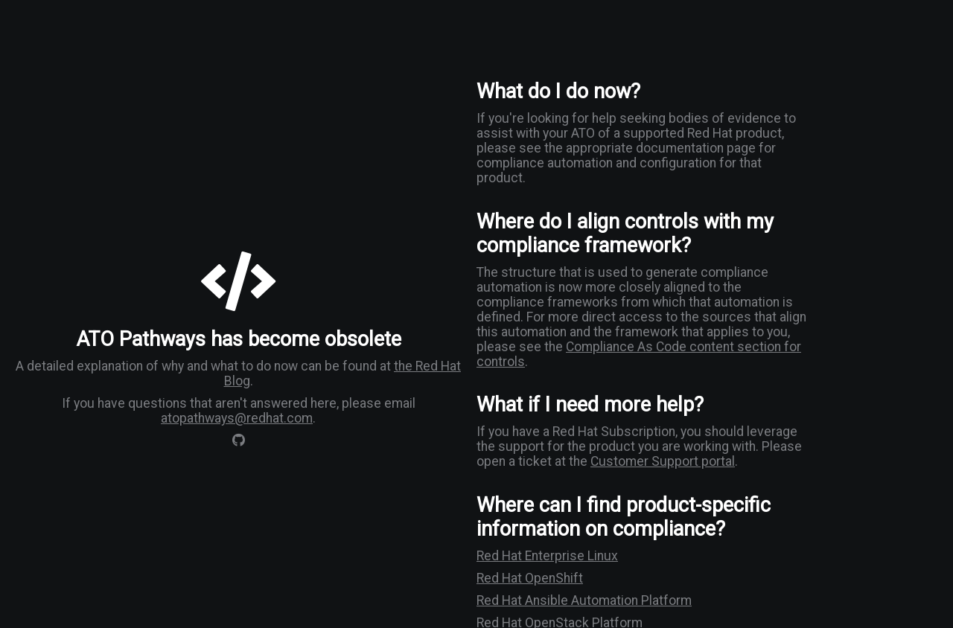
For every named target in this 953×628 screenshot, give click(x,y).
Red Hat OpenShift (529, 578)
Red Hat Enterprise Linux (547, 555)
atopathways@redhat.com (237, 418)
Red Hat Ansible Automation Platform (584, 600)
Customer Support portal (662, 461)
